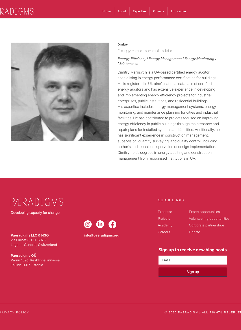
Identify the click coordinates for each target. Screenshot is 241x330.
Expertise (165, 212)
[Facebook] (112, 224)
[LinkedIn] (100, 224)
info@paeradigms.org (101, 235)
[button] (178, 11)
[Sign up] (192, 271)
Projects (164, 218)
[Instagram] (88, 224)
